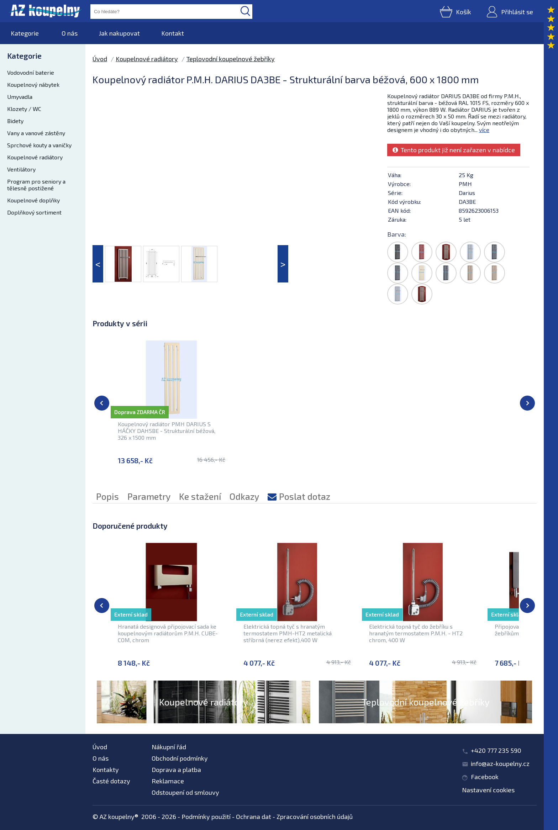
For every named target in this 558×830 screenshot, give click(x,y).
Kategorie (25, 33)
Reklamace (168, 781)
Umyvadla (19, 96)
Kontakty (106, 769)
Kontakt (172, 33)
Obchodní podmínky (180, 758)
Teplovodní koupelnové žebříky (230, 59)
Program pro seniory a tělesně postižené (36, 184)
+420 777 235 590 (496, 750)
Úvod (100, 59)
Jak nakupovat (119, 33)
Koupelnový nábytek (33, 84)
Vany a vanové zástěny (36, 132)
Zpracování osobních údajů (315, 816)
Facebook (485, 777)
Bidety (15, 120)
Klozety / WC (24, 108)
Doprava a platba (176, 769)
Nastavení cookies (488, 790)
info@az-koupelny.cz (500, 763)
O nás (70, 33)
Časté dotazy (111, 781)
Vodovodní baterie (30, 72)
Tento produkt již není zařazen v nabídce (454, 150)
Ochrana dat (253, 816)
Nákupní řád (169, 747)
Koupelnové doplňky (33, 200)
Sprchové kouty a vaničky (39, 145)
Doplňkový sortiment (34, 212)
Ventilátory (21, 169)
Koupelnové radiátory (35, 157)
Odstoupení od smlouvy (185, 792)
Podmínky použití (206, 816)
